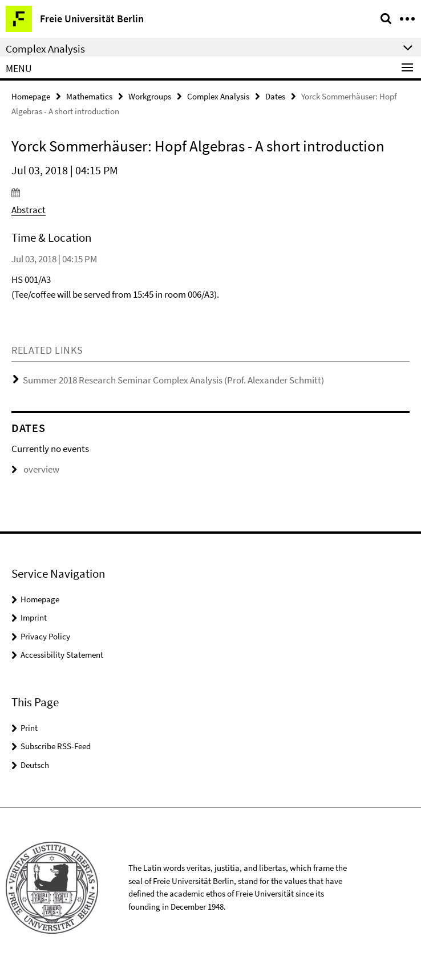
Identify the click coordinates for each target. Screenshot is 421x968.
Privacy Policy (45, 636)
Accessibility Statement (62, 654)
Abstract (28, 209)
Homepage (30, 96)
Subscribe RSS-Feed (56, 746)
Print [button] (29, 727)
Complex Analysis (218, 96)
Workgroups (149, 96)
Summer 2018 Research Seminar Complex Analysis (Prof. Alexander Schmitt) (173, 380)
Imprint (34, 617)
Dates (275, 96)
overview (35, 469)
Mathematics (89, 96)
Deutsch (35, 764)
